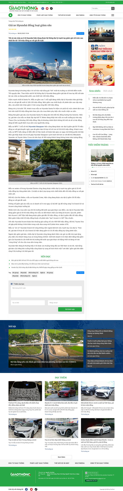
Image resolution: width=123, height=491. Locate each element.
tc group (15, 272)
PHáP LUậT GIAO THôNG (45, 15)
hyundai (23, 272)
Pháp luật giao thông (39, 462)
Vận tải (90, 335)
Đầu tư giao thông (16, 364)
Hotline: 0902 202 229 (57, 2)
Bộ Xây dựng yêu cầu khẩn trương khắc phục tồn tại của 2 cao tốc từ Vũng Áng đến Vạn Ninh (103, 118)
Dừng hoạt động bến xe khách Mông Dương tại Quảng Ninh (100, 332)
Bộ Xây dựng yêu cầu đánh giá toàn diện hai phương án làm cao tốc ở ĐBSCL (43, 361)
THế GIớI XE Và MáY (64, 15)
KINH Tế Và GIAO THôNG (98, 15)
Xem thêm (61, 456)
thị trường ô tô (33, 272)
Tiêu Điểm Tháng (98, 144)
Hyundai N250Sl (99, 175)
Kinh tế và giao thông (99, 462)
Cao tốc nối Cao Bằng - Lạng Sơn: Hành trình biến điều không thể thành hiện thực (102, 136)
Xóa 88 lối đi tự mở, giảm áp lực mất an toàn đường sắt (103, 108)
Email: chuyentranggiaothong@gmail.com (38, 2)
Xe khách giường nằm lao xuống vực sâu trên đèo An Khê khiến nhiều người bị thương (100, 351)
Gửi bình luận (70, 309)
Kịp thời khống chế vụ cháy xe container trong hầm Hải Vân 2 (103, 127)
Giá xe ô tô (94, 169)
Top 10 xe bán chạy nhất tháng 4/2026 (58, 439)
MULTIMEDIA (80, 15)
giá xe (43, 272)
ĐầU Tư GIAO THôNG (24, 15)
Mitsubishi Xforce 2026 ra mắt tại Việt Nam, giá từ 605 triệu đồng (97, 403)
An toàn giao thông (93, 345)
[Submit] (112, 8)
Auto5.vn (109, 178)
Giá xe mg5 (94, 172)
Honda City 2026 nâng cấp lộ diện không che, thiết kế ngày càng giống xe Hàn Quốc (36, 267)
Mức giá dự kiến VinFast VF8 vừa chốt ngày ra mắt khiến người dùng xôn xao (34, 260)
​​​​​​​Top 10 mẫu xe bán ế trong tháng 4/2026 (22, 439)
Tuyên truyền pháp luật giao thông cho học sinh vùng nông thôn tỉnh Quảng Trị (100, 341)
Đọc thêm (61, 377)
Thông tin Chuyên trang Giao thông (17, 2)
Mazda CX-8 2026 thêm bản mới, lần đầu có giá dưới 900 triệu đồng (61, 403)
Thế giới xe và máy (61, 462)
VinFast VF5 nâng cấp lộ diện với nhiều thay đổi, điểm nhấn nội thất (24, 403)
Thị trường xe (19, 21)
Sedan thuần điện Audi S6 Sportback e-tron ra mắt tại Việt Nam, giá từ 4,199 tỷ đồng (97, 440)
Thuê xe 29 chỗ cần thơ (97, 182)
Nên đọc (46, 256)
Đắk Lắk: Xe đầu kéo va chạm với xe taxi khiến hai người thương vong (103, 100)
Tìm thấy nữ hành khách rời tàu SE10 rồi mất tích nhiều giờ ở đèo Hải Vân (100, 361)
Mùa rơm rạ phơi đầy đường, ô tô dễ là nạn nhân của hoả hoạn (30, 263)
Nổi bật (12, 326)
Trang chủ (12, 21)
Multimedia (80, 462)
